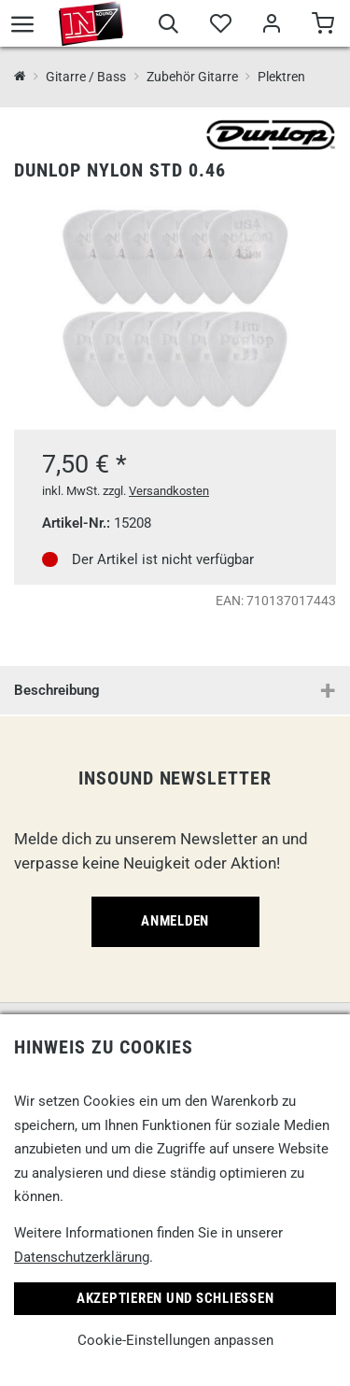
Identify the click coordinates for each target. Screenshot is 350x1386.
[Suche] (168, 26)
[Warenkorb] (322, 26)
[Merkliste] (219, 26)
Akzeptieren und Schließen (175, 1298)
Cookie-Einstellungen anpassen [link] (175, 1340)
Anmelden (175, 920)
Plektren (281, 76)
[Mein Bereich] (271, 26)
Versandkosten (169, 491)
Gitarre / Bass (86, 76)
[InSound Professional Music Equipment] (20, 77)
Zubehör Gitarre (192, 76)
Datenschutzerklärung (81, 1257)
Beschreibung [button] (57, 690)
